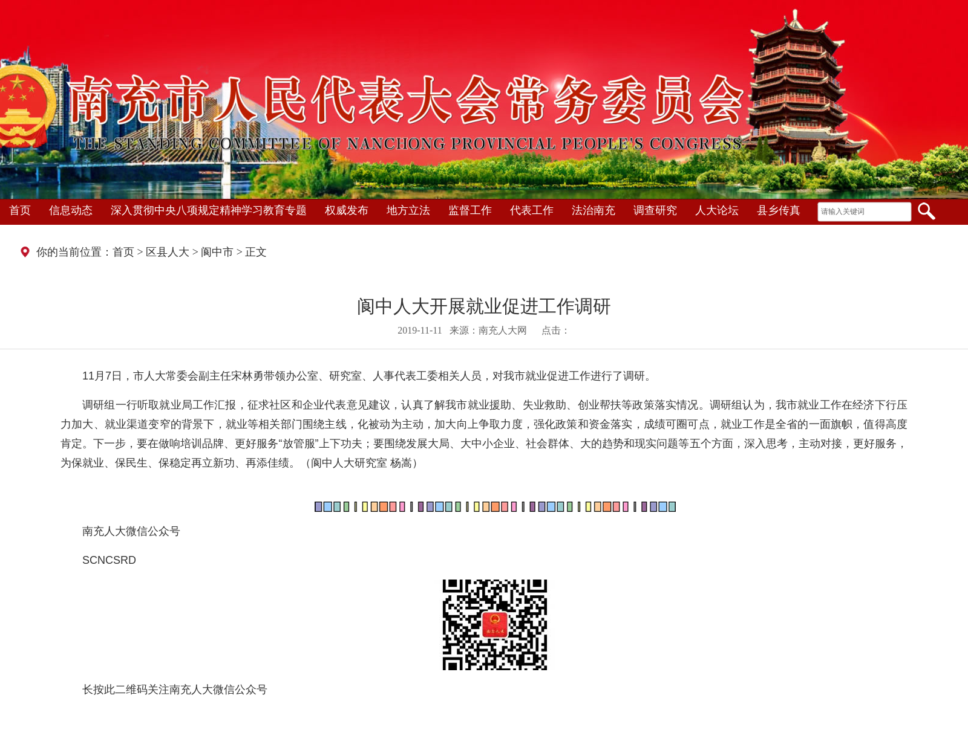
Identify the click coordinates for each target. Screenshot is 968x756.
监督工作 (470, 210)
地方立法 (408, 210)
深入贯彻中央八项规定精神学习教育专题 (209, 210)
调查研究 (655, 210)
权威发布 (346, 210)
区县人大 (167, 252)
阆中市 (217, 252)
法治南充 (593, 210)
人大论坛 (717, 210)
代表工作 (532, 210)
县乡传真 (778, 210)
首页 (20, 210)
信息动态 (71, 210)
